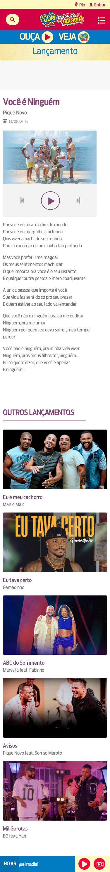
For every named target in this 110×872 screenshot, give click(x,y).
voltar (20, 214)
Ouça (29, 37)
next (79, 214)
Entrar (99, 4)
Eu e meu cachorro (22, 497)
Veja (67, 37)
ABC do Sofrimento (23, 663)
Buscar (12, 19)
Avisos (10, 746)
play (50, 214)
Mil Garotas (15, 829)
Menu (101, 20)
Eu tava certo (17, 580)
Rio (81, 4)
